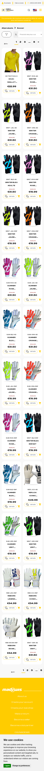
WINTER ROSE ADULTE (32, 82)
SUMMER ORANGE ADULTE (33, 341)
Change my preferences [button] (21, 766)
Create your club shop (22, 708)
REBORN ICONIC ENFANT (32, 599)
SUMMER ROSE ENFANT (11, 444)
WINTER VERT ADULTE (32, 649)
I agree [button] (7, 766)
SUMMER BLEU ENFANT (11, 496)
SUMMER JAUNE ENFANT (11, 392)
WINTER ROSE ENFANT (32, 186)
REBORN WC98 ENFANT (11, 649)
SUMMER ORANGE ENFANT (33, 392)
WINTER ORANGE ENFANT (32, 237)
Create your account (22, 702)
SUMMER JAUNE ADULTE (33, 289)
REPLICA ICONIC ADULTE (32, 496)
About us (22, 696)
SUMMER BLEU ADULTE (11, 341)
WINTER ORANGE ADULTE (32, 134)
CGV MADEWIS (22, 732)
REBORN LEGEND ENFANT (11, 599)
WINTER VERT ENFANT (32, 547)
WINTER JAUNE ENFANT (11, 237)
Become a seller (22, 719)
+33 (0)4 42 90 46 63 (34, 3)
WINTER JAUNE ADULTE (11, 134)
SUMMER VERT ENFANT (11, 547)
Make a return (22, 714)
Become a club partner (22, 725)
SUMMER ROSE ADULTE (11, 289)
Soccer (20, 28)
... (29, 42)
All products (7, 28)
